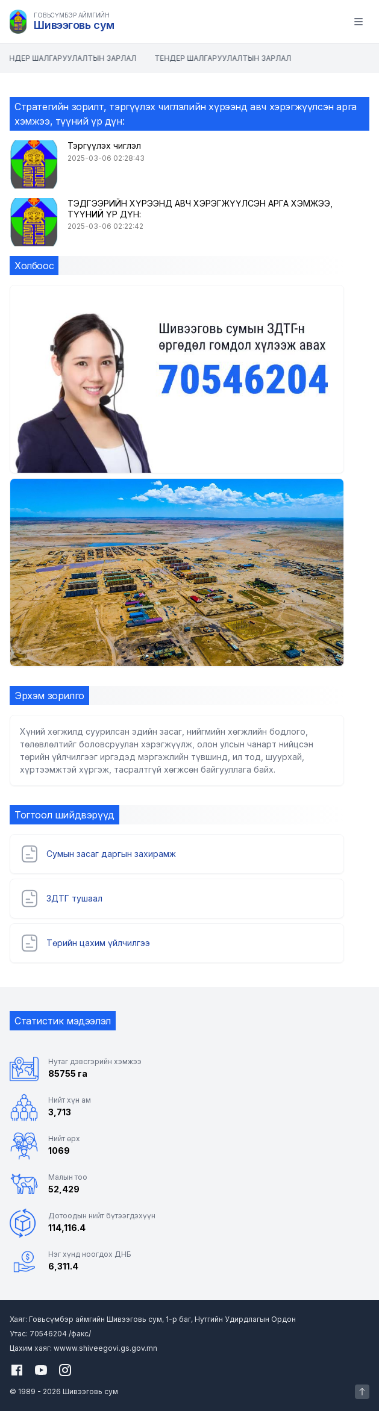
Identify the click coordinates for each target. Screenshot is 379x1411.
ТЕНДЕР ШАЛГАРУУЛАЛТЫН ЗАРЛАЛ (69, 58)
